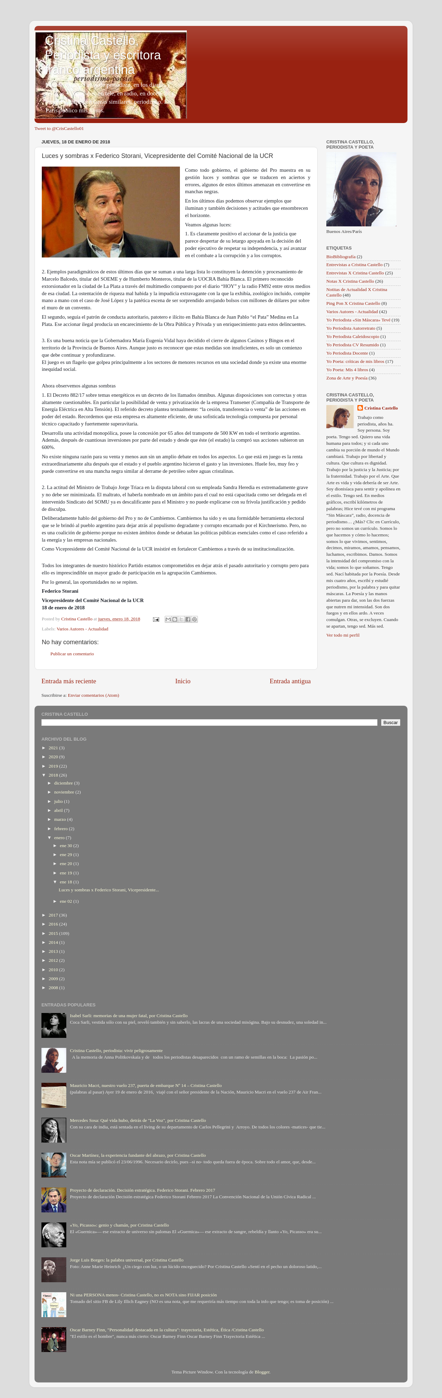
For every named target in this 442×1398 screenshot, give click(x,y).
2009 (54, 978)
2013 (54, 951)
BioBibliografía (341, 256)
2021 (54, 747)
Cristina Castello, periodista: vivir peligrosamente (116, 1050)
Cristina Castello (381, 408)
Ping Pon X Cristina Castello (353, 303)
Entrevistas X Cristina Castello (355, 272)
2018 (54, 775)
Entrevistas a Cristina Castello (354, 264)
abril (59, 810)
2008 (54, 987)
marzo (60, 819)
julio (59, 801)
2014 (54, 942)
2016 (54, 924)
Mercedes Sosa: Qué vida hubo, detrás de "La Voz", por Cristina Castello (138, 1120)
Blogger (261, 1371)
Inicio (183, 681)
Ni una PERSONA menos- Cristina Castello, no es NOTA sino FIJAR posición (143, 1294)
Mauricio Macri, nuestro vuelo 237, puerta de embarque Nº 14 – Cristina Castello (146, 1085)
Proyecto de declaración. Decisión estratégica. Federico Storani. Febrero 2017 (142, 1190)
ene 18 (66, 881)
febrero (61, 828)
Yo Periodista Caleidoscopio (352, 336)
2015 (54, 933)
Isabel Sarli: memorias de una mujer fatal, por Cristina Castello (129, 1015)
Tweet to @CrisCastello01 (59, 128)
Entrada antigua (290, 681)
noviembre (64, 792)
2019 (54, 766)
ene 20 (66, 863)
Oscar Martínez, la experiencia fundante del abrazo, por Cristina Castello (138, 1155)
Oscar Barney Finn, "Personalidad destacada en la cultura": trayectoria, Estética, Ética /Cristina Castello (167, 1329)
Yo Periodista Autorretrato (350, 328)
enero (60, 837)
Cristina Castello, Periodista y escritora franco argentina (103, 55)
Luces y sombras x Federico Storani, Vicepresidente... (109, 889)
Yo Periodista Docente (347, 353)
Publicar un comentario (72, 653)
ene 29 (66, 854)
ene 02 (66, 901)
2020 (54, 756)
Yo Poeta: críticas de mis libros (355, 361)
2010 (54, 969)
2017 (54, 915)
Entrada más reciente (68, 681)
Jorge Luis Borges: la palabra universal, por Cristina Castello (126, 1260)
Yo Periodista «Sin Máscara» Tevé (358, 319)
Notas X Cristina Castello (350, 281)
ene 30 (66, 845)
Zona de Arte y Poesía (346, 378)
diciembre (64, 783)
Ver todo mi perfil (342, 635)
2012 (54, 960)
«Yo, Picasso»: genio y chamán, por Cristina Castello (119, 1225)
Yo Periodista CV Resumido (352, 344)
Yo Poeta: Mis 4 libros (347, 369)
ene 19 (66, 872)
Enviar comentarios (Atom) (93, 695)
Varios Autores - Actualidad (82, 628)
